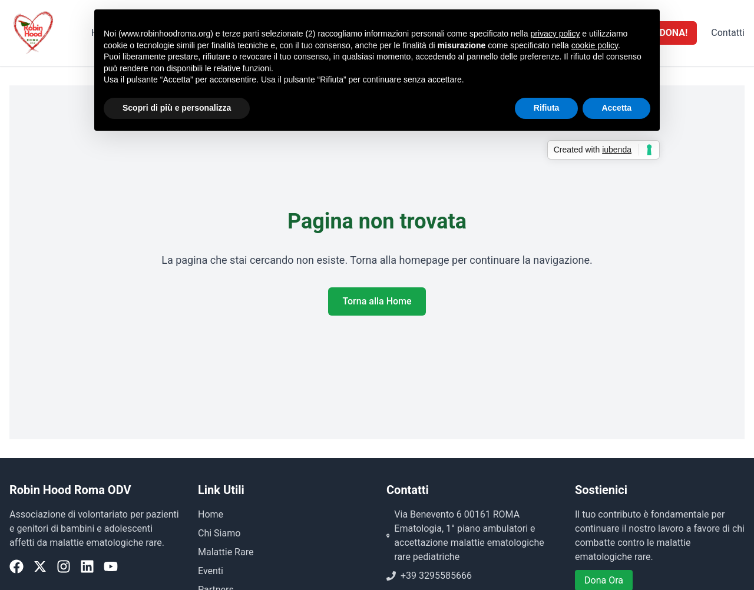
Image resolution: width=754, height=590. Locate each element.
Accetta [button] (616, 107)
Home (210, 514)
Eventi (210, 570)
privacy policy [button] (555, 33)
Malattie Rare (225, 552)
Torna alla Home (376, 301)
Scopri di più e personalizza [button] (177, 107)
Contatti (728, 32)
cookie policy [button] (594, 45)
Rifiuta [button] (547, 107)
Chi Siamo (219, 533)
